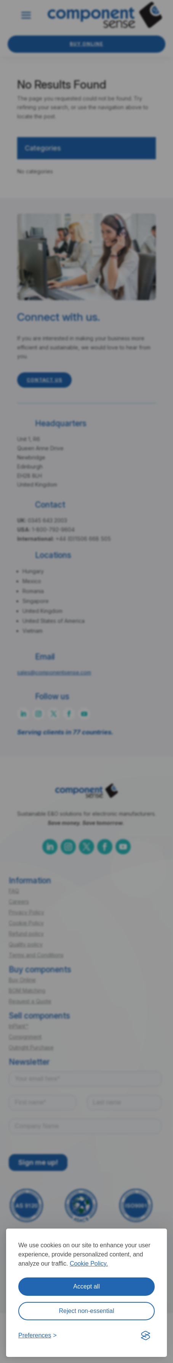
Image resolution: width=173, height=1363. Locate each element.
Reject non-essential (86, 1311)
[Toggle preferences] (37, 1335)
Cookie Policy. (89, 1263)
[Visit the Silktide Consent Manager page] (145, 1335)
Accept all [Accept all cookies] (86, 1286)
